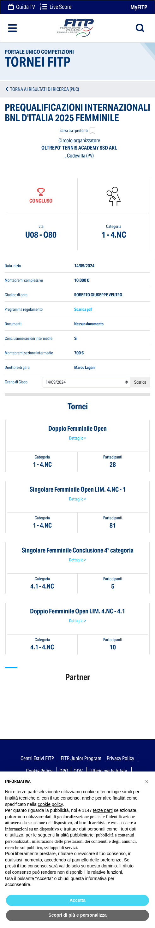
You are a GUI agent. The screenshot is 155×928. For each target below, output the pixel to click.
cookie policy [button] (50, 804)
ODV (78, 770)
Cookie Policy (39, 770)
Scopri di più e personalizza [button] (77, 915)
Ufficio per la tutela (108, 770)
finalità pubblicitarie (74, 834)
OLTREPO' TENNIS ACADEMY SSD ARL (79, 148)
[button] (147, 782)
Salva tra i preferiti (77, 131)
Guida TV (21, 7)
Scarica (140, 382)
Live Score (55, 7)
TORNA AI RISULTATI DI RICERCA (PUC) (44, 89)
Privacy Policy (120, 758)
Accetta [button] (77, 900)
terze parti (103, 810)
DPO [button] (63, 770)
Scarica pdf (83, 309)
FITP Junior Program (81, 758)
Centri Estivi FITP (37, 758)
